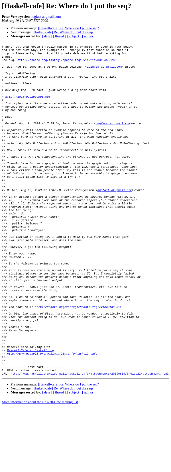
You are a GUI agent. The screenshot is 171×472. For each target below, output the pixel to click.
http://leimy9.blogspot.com (28, 107)
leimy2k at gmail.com (104, 71)
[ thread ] (59, 36)
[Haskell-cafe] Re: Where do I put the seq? (68, 28)
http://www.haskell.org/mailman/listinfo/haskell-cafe (52, 416)
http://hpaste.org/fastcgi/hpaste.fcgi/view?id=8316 (78, 359)
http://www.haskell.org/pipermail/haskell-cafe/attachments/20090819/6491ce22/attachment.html (89, 440)
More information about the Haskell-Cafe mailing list (40, 468)
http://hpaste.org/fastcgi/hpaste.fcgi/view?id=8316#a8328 (66, 63)
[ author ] (89, 36)
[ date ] (47, 36)
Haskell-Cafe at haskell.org (30, 411)
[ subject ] (74, 36)
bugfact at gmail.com (46, 16)
